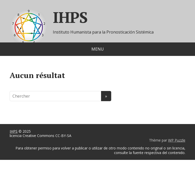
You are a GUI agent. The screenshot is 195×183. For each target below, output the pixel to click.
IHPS (14, 131)
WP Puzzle (176, 140)
